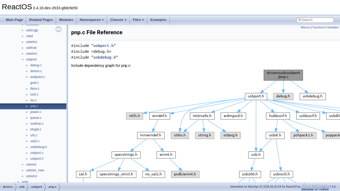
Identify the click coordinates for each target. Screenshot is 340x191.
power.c (35, 112)
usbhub (31, 48)
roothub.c (37, 123)
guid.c (34, 83)
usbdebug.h (38, 147)
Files (138, 20)
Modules (66, 20)
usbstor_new (35, 170)
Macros (306, 27)
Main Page (14, 20)
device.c (36, 71)
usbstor (31, 164)
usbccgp (32, 30)
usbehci (31, 42)
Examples (158, 20)
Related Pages (41, 20)
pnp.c (34, 106)
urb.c (33, 135)
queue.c (36, 118)
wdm (25, 182)
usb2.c (35, 141)
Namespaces (92, 20)
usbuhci (31, 176)
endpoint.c (37, 77)
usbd (29, 36)
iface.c (35, 88)
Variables (333, 27)
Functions (318, 27)
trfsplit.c (35, 129)
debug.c (36, 65)
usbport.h (37, 158)
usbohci (31, 53)
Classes (118, 20)
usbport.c (36, 153)
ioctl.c (34, 94)
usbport (31, 59)
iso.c (33, 100)
